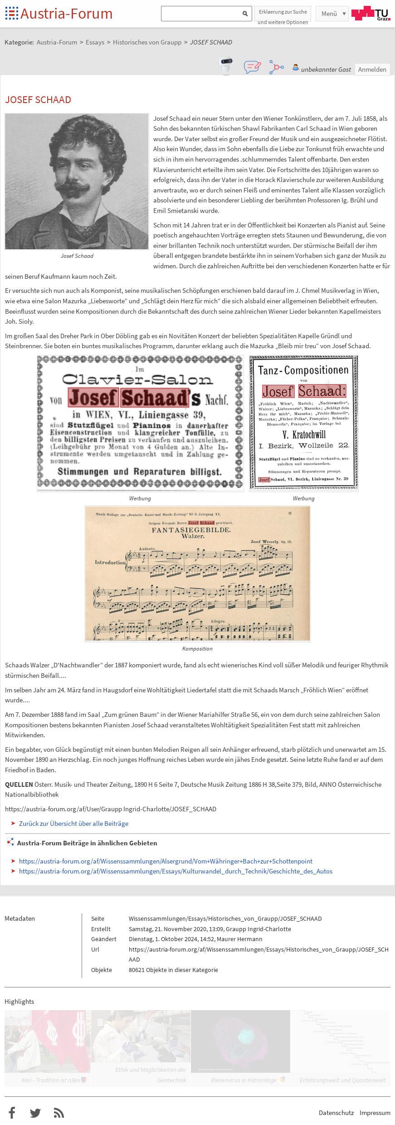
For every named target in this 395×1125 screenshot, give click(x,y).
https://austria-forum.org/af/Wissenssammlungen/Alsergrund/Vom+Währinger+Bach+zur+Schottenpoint (165, 861)
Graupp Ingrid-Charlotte (258, 929)
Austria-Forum (66, 13)
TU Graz (370, 13)
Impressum (375, 1112)
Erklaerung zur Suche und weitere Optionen (283, 14)
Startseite (12, 14)
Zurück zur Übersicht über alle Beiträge (73, 823)
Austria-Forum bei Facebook (12, 1113)
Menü (329, 13)
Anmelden (372, 69)
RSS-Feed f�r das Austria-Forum (59, 1113)
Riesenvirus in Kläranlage (244, 1080)
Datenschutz (336, 1112)
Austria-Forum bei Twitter (35, 1113)
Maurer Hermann (240, 939)
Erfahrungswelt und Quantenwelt (343, 1080)
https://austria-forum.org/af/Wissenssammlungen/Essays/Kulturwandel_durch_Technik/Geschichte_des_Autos (175, 871)
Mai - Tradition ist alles (51, 1080)
